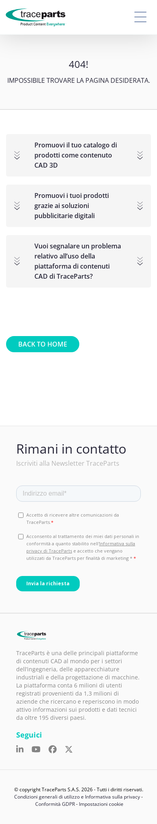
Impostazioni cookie (101, 804)
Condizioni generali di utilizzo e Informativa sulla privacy (77, 796)
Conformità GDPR (55, 804)
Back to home (42, 344)
